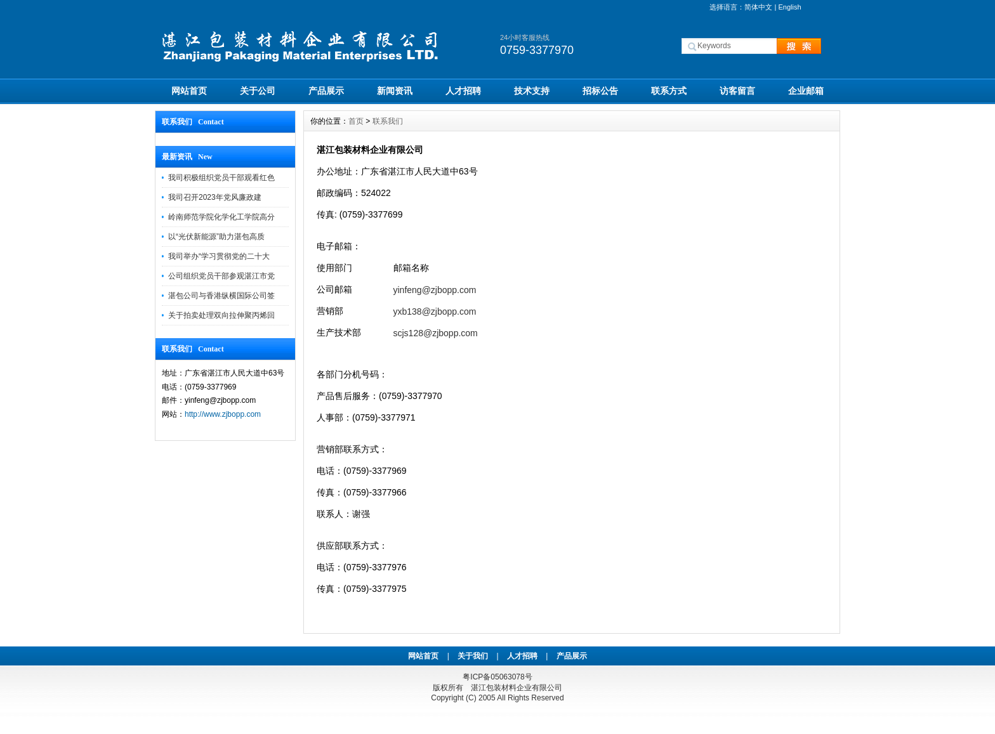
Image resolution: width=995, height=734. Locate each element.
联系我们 (387, 121)
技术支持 (532, 91)
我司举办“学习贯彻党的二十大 (219, 256)
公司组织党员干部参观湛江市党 (221, 276)
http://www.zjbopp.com (223, 414)
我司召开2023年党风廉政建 (214, 197)
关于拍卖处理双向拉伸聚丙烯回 (221, 315)
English (789, 7)
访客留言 (737, 91)
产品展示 (326, 91)
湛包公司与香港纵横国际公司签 (221, 295)
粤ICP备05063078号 (497, 676)
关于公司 (257, 91)
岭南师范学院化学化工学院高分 (221, 217)
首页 (356, 121)
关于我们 (473, 656)
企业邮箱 (806, 91)
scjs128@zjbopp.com (435, 333)
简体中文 (758, 7)
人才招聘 (463, 91)
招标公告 (600, 91)
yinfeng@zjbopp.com (435, 290)
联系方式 (669, 91)
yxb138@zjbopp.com (435, 311)
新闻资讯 (394, 91)
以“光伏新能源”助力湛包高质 (216, 236)
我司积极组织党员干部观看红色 (221, 177)
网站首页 (189, 91)
